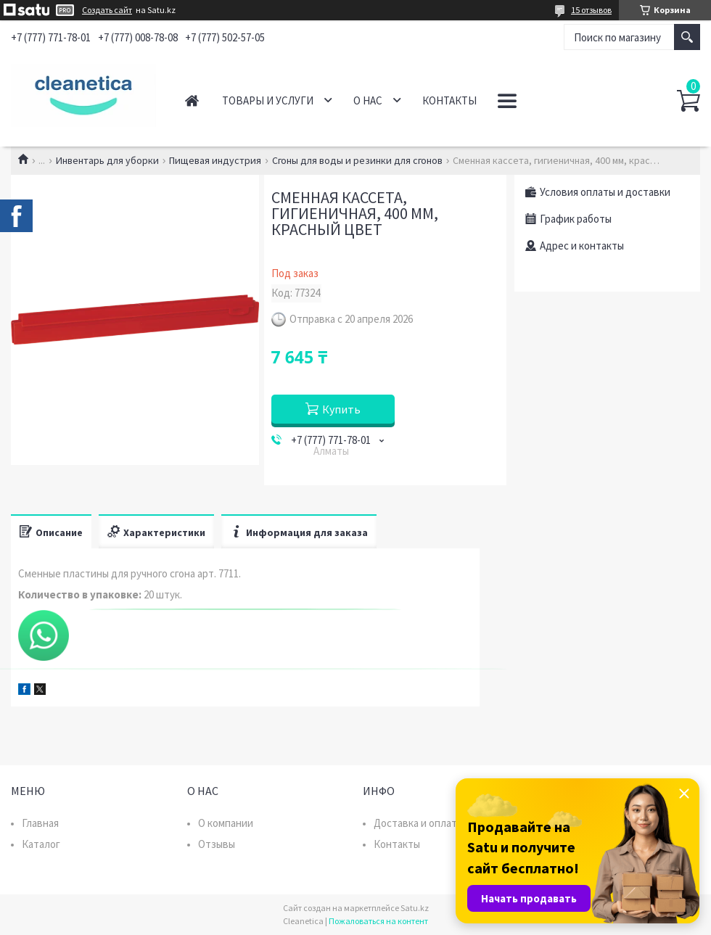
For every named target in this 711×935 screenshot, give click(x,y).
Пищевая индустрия (215, 160)
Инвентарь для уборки (107, 160)
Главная (192, 100)
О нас (367, 100)
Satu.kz (414, 907)
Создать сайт (107, 10)
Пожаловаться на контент (378, 920)
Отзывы (216, 844)
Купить (341, 409)
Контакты (449, 100)
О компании (225, 823)
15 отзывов (591, 9)
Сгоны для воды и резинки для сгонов (357, 160)
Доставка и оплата (418, 823)
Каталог (41, 844)
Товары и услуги (267, 100)
